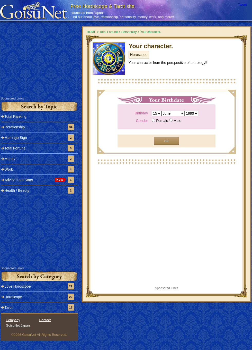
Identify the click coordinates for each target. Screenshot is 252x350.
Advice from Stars (19, 180)
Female (168, 121)
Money (10, 159)
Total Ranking (15, 116)
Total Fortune (15, 148)
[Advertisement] (39, 63)
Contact (45, 320)
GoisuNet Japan (18, 325)
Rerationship (15, 127)
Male (177, 121)
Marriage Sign (16, 138)
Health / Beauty (17, 190)
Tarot (9, 307)
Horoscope (139, 55)
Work (9, 169)
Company (13, 320)
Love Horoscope (18, 286)
